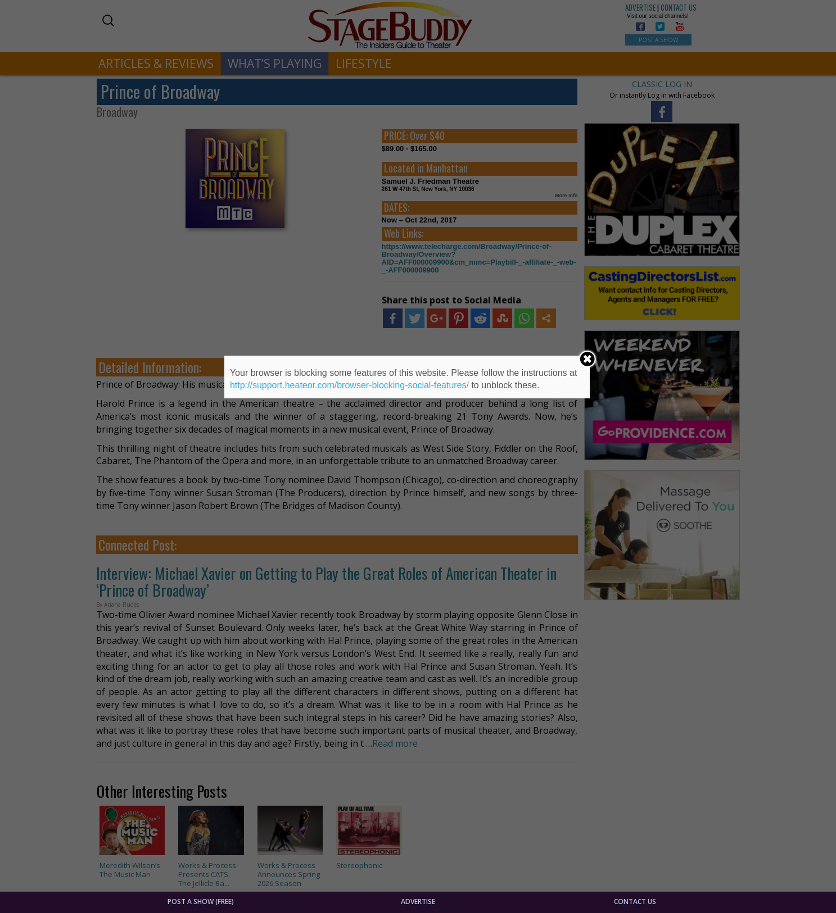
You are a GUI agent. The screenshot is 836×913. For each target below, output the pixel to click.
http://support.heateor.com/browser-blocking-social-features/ (349, 385)
